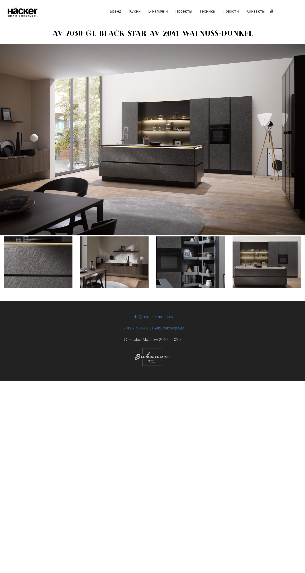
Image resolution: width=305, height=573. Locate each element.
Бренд (116, 11)
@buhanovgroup (169, 328)
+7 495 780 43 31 (137, 328)
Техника (207, 11)
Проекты (183, 11)
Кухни (135, 11)
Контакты (255, 11)
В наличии (158, 11)
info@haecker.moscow (152, 317)
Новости (231, 11)
